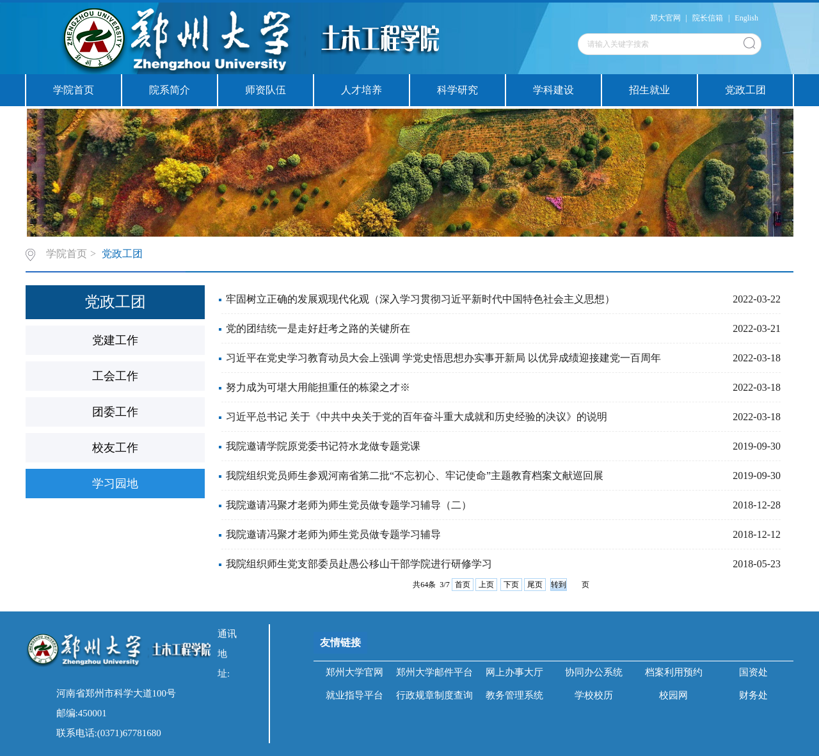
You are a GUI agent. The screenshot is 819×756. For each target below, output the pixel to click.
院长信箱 (707, 17)
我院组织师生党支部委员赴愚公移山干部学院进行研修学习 (359, 563)
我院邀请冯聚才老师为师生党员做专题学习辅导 (333, 534)
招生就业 (649, 89)
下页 (511, 584)
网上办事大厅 (514, 672)
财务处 (753, 695)
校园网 (673, 695)
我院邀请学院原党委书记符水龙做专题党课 (323, 446)
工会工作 (115, 376)
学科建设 (553, 89)
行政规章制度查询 (434, 695)
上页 (486, 584)
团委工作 (115, 412)
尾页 (535, 584)
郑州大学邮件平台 (434, 672)
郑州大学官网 (354, 672)
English (746, 17)
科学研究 (457, 89)
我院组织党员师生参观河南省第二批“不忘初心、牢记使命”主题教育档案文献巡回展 (414, 475)
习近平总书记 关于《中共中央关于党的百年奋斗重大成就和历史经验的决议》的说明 (416, 416)
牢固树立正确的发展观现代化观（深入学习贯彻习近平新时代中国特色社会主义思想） (420, 299)
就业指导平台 (354, 695)
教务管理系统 (514, 695)
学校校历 (594, 695)
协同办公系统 (594, 672)
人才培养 (361, 89)
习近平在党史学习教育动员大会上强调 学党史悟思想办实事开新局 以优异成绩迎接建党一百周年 (443, 357)
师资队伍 (265, 89)
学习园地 (115, 483)
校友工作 (115, 447)
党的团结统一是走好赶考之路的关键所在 (318, 328)
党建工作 (115, 340)
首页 (462, 584)
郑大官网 (665, 17)
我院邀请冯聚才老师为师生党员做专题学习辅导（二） (349, 505)
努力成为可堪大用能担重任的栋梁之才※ (318, 387)
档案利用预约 (674, 672)
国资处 (753, 672)
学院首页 (73, 89)
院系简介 (169, 89)
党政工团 (745, 89)
